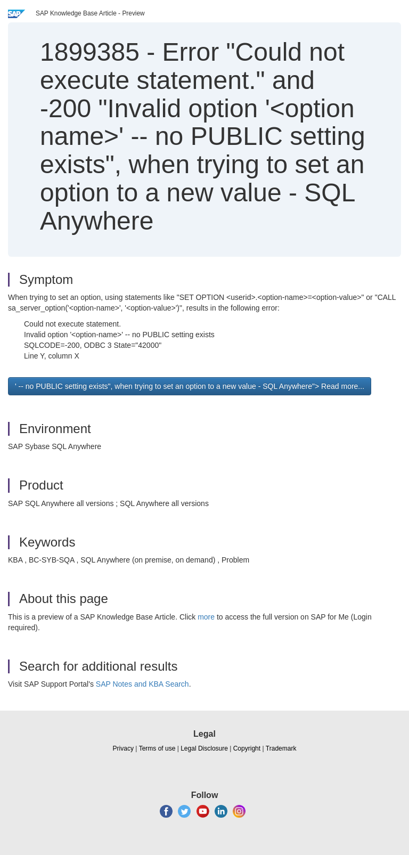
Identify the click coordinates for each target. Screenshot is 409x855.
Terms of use (157, 748)
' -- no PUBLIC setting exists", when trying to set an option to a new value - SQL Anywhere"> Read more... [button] (189, 386)
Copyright (246, 748)
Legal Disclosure (204, 748)
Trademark (281, 748)
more (206, 617)
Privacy (123, 748)
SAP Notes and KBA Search (142, 684)
